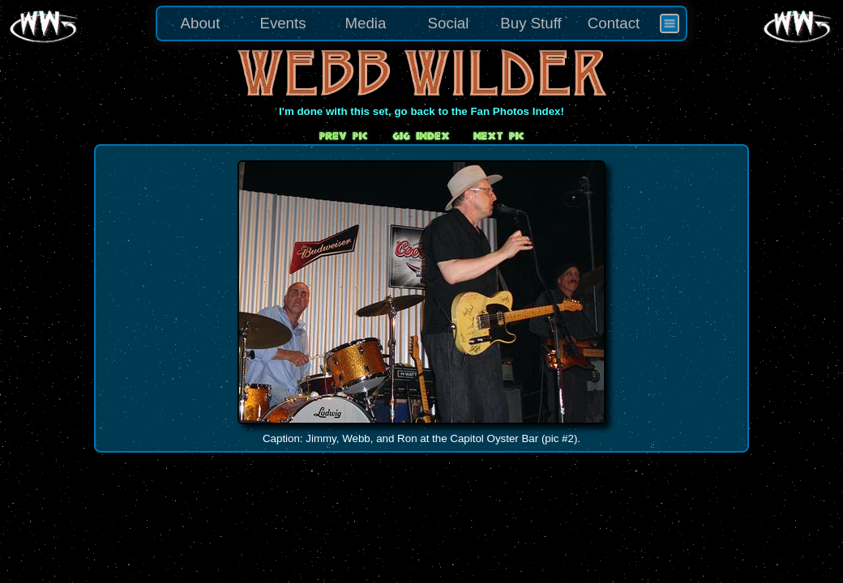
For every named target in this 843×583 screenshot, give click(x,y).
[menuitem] (669, 23)
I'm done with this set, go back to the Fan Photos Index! (421, 111)
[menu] (421, 23)
